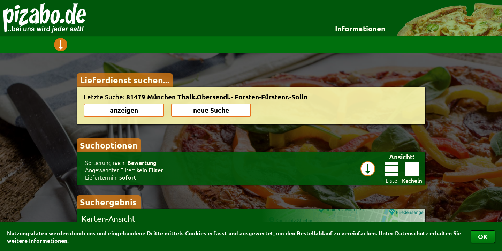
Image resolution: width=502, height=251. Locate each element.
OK (483, 236)
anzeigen (124, 110)
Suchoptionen (109, 145)
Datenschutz (411, 233)
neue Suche (211, 110)
